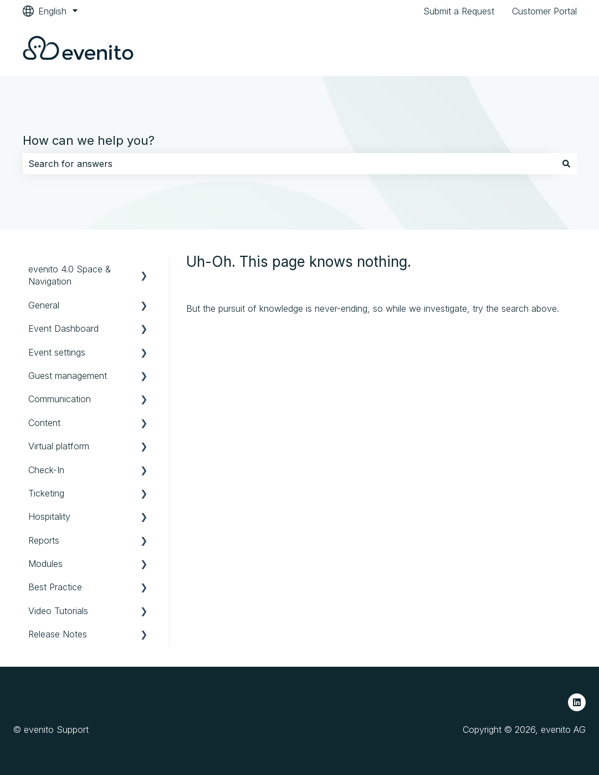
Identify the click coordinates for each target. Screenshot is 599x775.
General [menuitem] (43, 305)
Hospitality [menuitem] (49, 516)
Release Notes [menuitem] (57, 634)
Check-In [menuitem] (46, 469)
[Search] (566, 163)
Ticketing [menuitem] (46, 493)
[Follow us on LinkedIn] (577, 702)
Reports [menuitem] (43, 540)
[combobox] (289, 163)
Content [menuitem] (44, 422)
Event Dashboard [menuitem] (63, 328)
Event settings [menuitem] (56, 352)
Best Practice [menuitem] (55, 586)
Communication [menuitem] (59, 398)
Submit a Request (458, 11)
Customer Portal (544, 11)
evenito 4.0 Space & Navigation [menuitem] (69, 275)
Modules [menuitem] (45, 563)
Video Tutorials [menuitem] (58, 610)
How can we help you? (89, 140)
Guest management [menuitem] (67, 375)
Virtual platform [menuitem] (58, 446)
